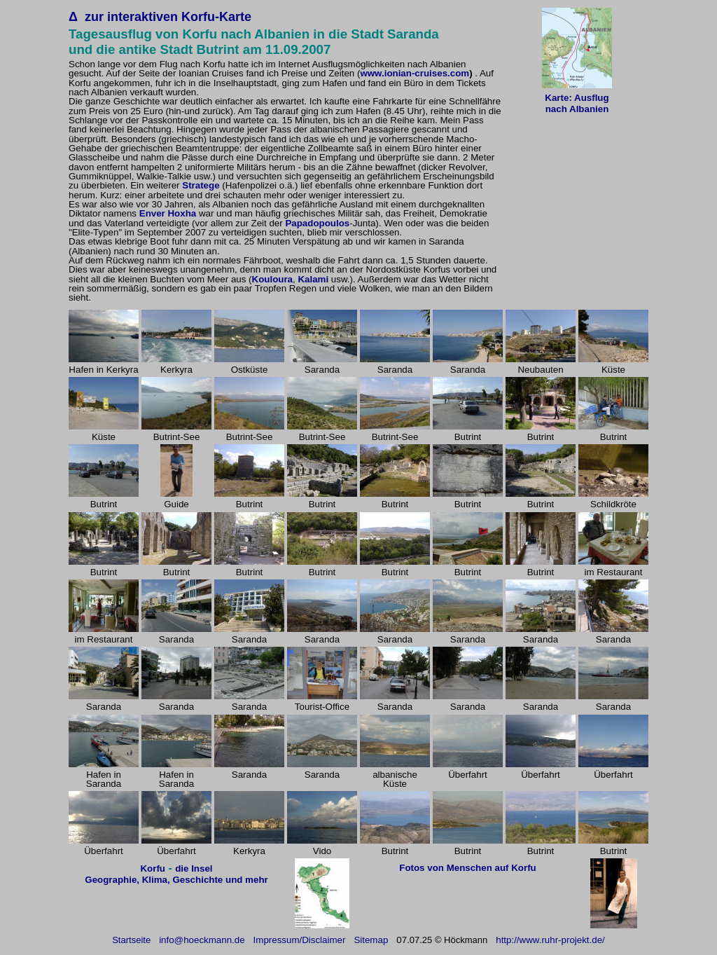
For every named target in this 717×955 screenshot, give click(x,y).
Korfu (152, 868)
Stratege (200, 185)
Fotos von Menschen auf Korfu (467, 868)
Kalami (313, 279)
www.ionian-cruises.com (414, 73)
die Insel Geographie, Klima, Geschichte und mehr (176, 874)
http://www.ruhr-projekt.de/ (550, 940)
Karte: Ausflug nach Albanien (576, 103)
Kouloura (272, 279)
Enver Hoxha (167, 213)
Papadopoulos (317, 223)
